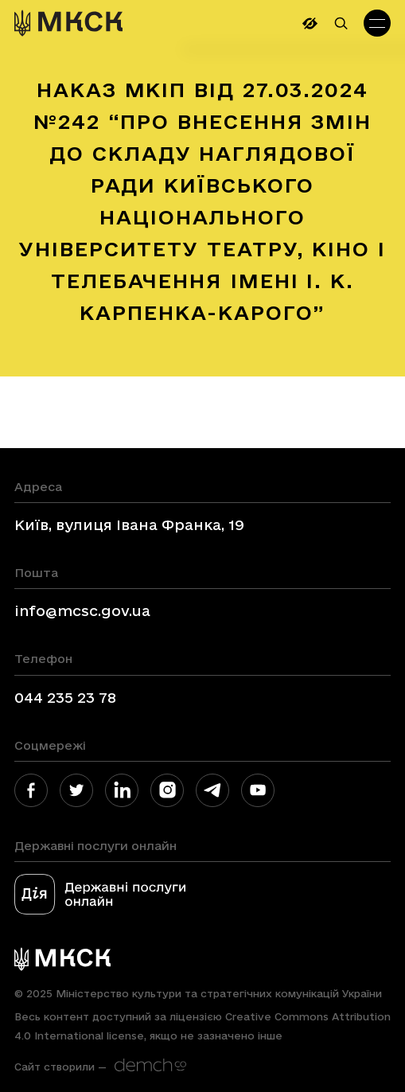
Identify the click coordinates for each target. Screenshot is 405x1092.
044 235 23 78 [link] (65, 697)
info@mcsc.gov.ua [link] (82, 610)
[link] (68, 23)
